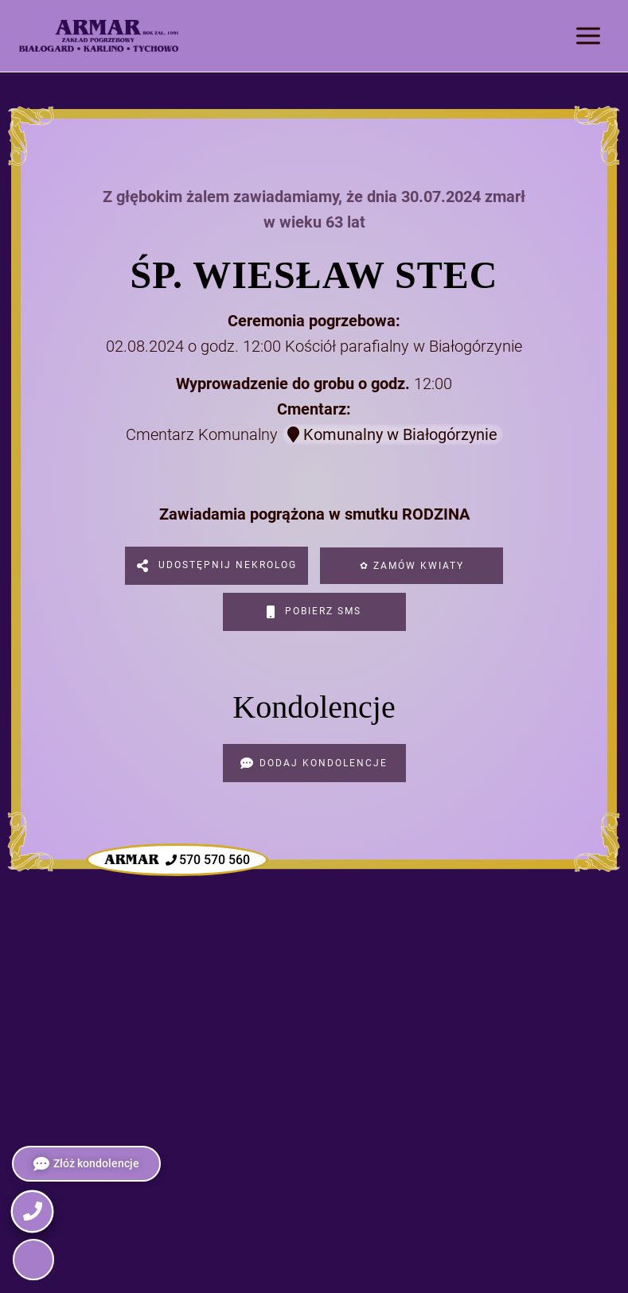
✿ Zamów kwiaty (412, 565)
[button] (33, 1259)
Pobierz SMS (314, 612)
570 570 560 (177, 860)
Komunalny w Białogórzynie (392, 434)
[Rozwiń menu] (588, 35)
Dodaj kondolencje (314, 763)
